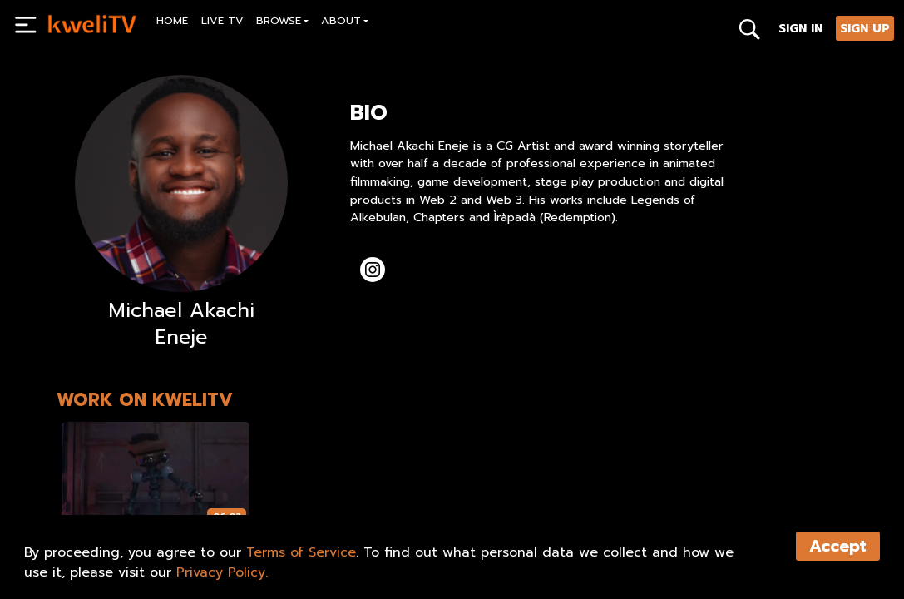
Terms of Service (301, 552)
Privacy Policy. (222, 572)
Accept (838, 546)
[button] (283, 23)
